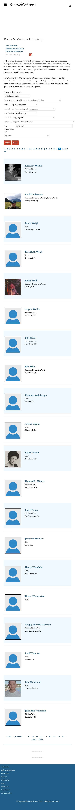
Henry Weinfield (33, 567)
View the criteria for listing (15, 48)
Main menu (5, 5)
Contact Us (5, 790)
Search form (70, 6)
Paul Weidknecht (34, 194)
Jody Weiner (31, 509)
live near (8, 135)
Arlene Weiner (32, 423)
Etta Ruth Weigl (33, 251)
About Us (5, 786)
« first (9, 736)
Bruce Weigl (31, 223)
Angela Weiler (32, 309)
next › (34, 739)
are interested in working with (16, 108)
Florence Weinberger (36, 395)
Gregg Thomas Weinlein (38, 624)
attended (8, 117)
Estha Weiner (32, 452)
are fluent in (9, 113)
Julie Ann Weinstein (35, 710)
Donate (4, 776)
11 (37, 736)
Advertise (5, 773)
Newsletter (5, 780)
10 (33, 736)
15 (54, 736)
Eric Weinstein (32, 681)
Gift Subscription (8, 770)
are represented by (9, 129)
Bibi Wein (30, 337)
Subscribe (5, 767)
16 (59, 736)
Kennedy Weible (33, 165)
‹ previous (18, 736)
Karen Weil (31, 280)
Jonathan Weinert (34, 538)
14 (50, 736)
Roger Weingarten (34, 595)
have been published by (14, 100)
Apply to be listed (12, 45)
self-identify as (10, 104)
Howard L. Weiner (35, 481)
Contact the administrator (14, 51)
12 (41, 736)
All (5, 152)
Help (3, 783)
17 (63, 736)
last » (41, 739)
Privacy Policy (6, 793)
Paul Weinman (32, 653)
